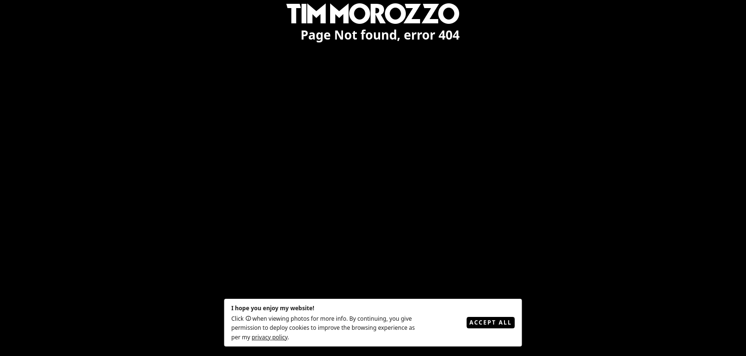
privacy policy (270, 337)
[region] (373, 178)
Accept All (490, 322)
